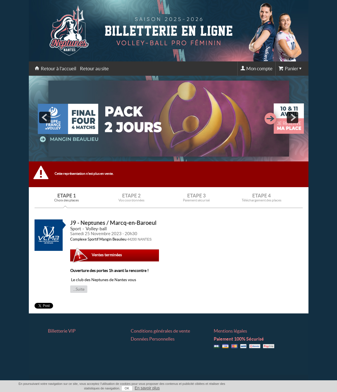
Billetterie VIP (62, 330)
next (292, 117)
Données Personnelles (153, 338)
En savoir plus (147, 388)
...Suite (78, 289)
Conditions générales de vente (160, 330)
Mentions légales (230, 330)
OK (127, 388)
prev (45, 117)
